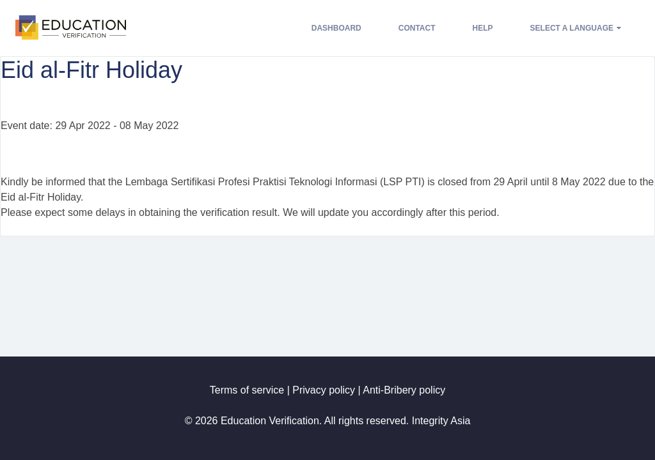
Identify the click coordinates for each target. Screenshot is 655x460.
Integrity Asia (441, 420)
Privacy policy (323, 390)
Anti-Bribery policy (404, 390)
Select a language (575, 28)
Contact (417, 28)
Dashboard (336, 28)
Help (483, 28)
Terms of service (247, 390)
